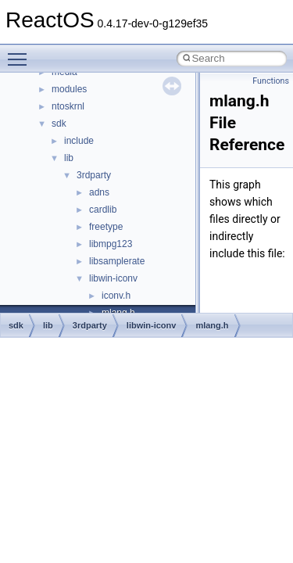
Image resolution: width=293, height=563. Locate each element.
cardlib (102, 209)
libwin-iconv (113, 278)
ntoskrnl (68, 106)
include (79, 140)
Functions (270, 81)
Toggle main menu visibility (21, 52)
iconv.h (116, 295)
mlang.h (211, 325)
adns (99, 192)
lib (68, 157)
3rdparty (94, 175)
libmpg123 (110, 243)
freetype (106, 226)
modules (69, 89)
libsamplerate (117, 261)
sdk (59, 123)
